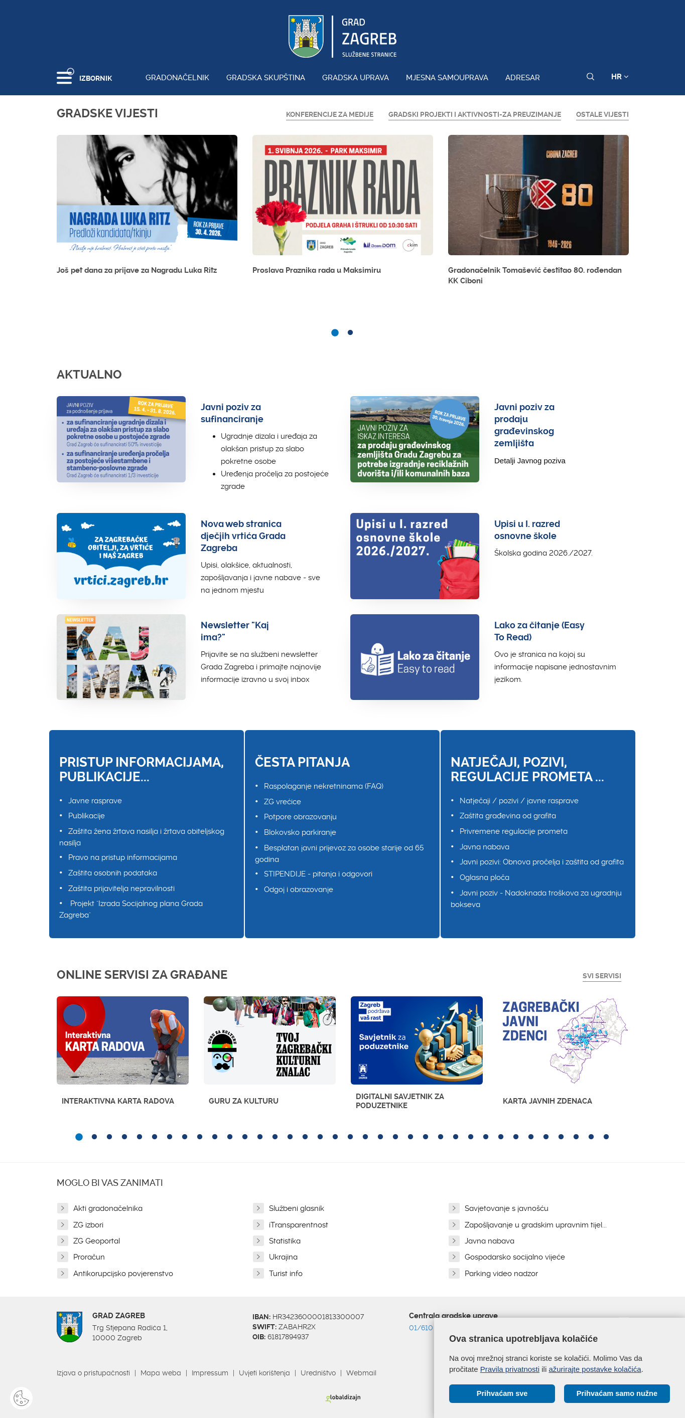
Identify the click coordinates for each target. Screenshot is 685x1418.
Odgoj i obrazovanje (298, 889)
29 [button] (501, 1137)
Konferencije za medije (329, 114)
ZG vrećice (282, 801)
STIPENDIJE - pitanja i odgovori (318, 873)
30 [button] (516, 1137)
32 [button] (546, 1137)
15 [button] (290, 1137)
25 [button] (441, 1137)
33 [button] (561, 1137)
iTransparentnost (298, 1224)
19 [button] (350, 1137)
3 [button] (109, 1137)
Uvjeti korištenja (264, 1373)
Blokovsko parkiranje (300, 832)
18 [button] (335, 1137)
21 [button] (380, 1137)
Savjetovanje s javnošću (507, 1208)
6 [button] (155, 1137)
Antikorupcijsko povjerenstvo (123, 1273)
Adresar (522, 77)
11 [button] (230, 1137)
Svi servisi (602, 976)
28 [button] (486, 1137)
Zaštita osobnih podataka (112, 872)
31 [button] (531, 1137)
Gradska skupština (265, 77)
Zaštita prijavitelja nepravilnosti (121, 888)
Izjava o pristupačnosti (93, 1373)
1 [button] (335, 333)
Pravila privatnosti (509, 1368)
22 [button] (395, 1137)
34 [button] (576, 1137)
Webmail (361, 1373)
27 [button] (471, 1137)
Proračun (89, 1257)
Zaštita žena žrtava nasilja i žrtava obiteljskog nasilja (141, 837)
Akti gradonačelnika (108, 1208)
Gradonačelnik (177, 77)
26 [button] (456, 1137)
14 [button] (275, 1137)
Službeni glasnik (296, 1208)
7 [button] (170, 1137)
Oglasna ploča (484, 877)
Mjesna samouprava (447, 77)
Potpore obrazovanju (300, 816)
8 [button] (185, 1137)
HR (620, 76)
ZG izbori (88, 1224)
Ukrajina (283, 1257)
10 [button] (215, 1137)
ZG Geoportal (96, 1241)
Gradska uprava (355, 77)
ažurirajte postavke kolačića (595, 1368)
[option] (147, 207)
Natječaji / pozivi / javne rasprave (519, 800)
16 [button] (305, 1137)
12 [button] (245, 1137)
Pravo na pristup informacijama (122, 857)
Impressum (210, 1373)
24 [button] (426, 1137)
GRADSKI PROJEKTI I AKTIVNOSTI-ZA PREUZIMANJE (474, 114)
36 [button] (606, 1137)
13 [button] (260, 1137)
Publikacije (86, 815)
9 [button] (200, 1137)
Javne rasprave (95, 800)
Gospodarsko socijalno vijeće (515, 1257)
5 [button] (139, 1137)
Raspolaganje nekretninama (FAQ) (323, 786)
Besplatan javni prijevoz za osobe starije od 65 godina (339, 853)
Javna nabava (484, 846)
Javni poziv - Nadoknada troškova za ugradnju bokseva (536, 899)
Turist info (286, 1273)
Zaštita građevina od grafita (508, 815)
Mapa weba (161, 1373)
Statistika (285, 1241)
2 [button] (350, 333)
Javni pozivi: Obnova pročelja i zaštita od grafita (542, 861)
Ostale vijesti (602, 114)
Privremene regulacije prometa (514, 831)
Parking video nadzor (501, 1273)
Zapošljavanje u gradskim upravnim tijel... (536, 1224)
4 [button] (124, 1137)
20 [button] (365, 1137)
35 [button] (591, 1137)
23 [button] (410, 1137)
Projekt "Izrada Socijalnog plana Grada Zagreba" (131, 909)
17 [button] (320, 1137)
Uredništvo (318, 1373)
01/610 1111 (428, 1328)
